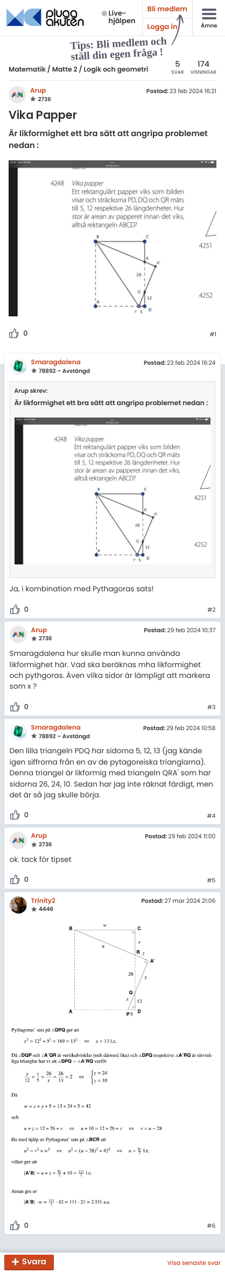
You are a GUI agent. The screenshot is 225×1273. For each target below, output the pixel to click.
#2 (211, 610)
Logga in (162, 27)
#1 (212, 334)
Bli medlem (167, 9)
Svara (34, 1262)
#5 (211, 881)
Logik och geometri (116, 69)
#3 (211, 707)
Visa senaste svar (194, 1262)
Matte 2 (65, 69)
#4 (211, 816)
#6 (211, 1226)
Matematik (27, 69)
